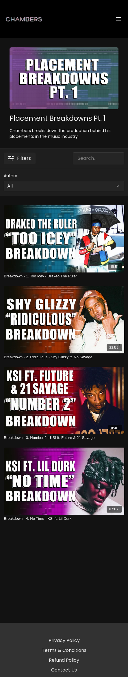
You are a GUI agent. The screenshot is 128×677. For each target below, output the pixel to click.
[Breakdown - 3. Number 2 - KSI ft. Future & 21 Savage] (64, 438)
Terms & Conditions (64, 650)
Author (10, 176)
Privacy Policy (64, 640)
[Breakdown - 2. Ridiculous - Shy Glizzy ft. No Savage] (64, 357)
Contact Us (64, 670)
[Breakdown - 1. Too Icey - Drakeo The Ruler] (64, 276)
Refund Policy (64, 660)
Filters (19, 158)
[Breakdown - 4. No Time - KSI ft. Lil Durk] (64, 519)
